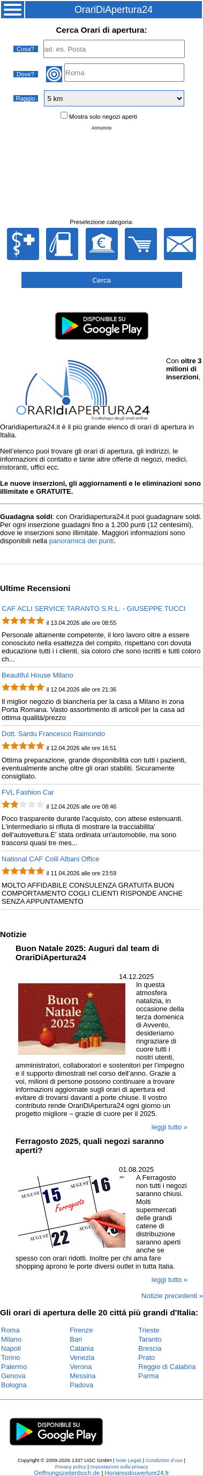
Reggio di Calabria (167, 1367)
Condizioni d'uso (164, 1460)
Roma (10, 1330)
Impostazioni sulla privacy (119, 1467)
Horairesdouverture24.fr (137, 1473)
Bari (76, 1339)
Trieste (148, 1330)
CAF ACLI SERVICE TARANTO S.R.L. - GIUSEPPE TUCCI (93, 608)
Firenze (81, 1330)
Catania (82, 1348)
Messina (82, 1376)
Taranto (149, 1339)
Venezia (82, 1357)
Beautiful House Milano (37, 675)
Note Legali (128, 1460)
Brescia (149, 1348)
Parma (148, 1376)
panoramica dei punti (81, 541)
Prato (146, 1357)
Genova (13, 1376)
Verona (81, 1367)
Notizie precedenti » (172, 1296)
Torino (10, 1357)
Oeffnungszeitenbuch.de (67, 1473)
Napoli (11, 1348)
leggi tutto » (169, 1127)
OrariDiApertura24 (113, 9)
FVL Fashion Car (28, 792)
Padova (81, 1385)
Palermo (14, 1367)
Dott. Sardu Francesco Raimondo (53, 734)
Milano (11, 1339)
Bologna (14, 1385)
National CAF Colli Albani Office (51, 859)
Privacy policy (70, 1467)
